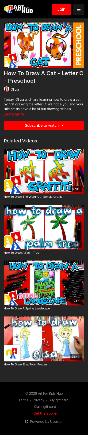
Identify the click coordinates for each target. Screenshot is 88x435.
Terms (23, 400)
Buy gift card (59, 400)
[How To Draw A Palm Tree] (44, 252)
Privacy (38, 400)
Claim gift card (45, 407)
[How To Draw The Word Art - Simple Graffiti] (44, 196)
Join (61, 9)
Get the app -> (45, 413)
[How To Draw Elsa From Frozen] (44, 364)
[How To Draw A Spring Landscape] (44, 308)
